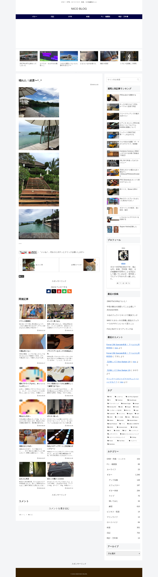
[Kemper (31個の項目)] (136, 403)
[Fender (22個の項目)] (136, 407)
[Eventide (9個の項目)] (121, 420)
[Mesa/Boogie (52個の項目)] (133, 400)
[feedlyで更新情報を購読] (64, 291)
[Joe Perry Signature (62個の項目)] (132, 396)
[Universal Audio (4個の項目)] (123, 427)
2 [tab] (79, 72)
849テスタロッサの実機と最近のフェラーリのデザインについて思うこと (123, 322)
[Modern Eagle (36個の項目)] (126, 403)
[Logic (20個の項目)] (136, 410)
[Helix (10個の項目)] (128, 417)
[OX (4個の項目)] (110, 430)
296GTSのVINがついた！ (117, 301)
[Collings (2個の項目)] (134, 437)
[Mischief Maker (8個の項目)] (133, 420)
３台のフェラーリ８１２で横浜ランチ (122, 315)
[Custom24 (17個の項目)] (111, 413)
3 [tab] (82, 72)
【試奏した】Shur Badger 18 (118, 362)
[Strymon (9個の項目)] (136, 417)
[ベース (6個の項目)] (122, 424)
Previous (17, 60)
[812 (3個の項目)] (125, 430)
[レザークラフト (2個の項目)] (113, 434)
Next (141, 60)
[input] (123, 79)
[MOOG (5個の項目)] (111, 427)
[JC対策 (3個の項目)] (117, 430)
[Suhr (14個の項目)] (137, 413)
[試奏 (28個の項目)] (121, 407)
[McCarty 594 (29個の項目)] (112, 407)
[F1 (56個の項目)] (110, 400)
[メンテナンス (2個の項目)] (134, 430)
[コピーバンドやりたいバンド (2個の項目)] (118, 437)
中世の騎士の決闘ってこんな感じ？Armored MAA (121, 308)
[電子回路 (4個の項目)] (135, 427)
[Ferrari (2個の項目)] (111, 440)
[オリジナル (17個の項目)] (121, 413)
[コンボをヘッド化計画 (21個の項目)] (115, 410)
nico (123, 264)
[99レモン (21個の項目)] (128, 410)
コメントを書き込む (59, 444)
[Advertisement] (79, 34)
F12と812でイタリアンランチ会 (120, 329)
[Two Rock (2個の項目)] (122, 440)
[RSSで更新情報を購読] (68, 291)
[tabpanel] (28, 59)
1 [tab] (76, 72)
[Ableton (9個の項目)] (111, 420)
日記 (21, 276)
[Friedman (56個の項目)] (120, 400)
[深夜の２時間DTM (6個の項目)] (133, 424)
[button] (138, 79)
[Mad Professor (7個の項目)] (112, 424)
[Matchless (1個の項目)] (123, 444)
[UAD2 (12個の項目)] (110, 417)
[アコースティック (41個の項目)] (113, 403)
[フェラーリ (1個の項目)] (134, 440)
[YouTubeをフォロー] (59, 291)
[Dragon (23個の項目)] (128, 407)
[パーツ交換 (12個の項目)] (119, 417)
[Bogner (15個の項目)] (130, 413)
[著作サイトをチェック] (50, 291)
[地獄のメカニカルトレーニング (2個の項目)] (129, 434)
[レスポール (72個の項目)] (119, 396)
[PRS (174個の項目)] (110, 396)
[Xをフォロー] (54, 291)
